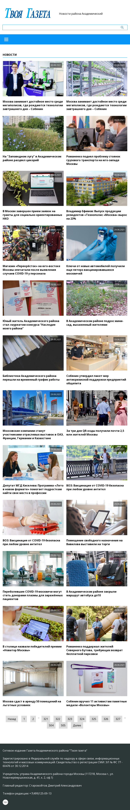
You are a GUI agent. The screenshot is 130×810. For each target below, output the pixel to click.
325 (94, 719)
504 (51, 725)
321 (46, 719)
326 (106, 719)
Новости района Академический (81, 13)
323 (70, 719)
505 (63, 725)
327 (118, 719)
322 (58, 719)
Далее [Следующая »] (77, 725)
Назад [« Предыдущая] (12, 719)
